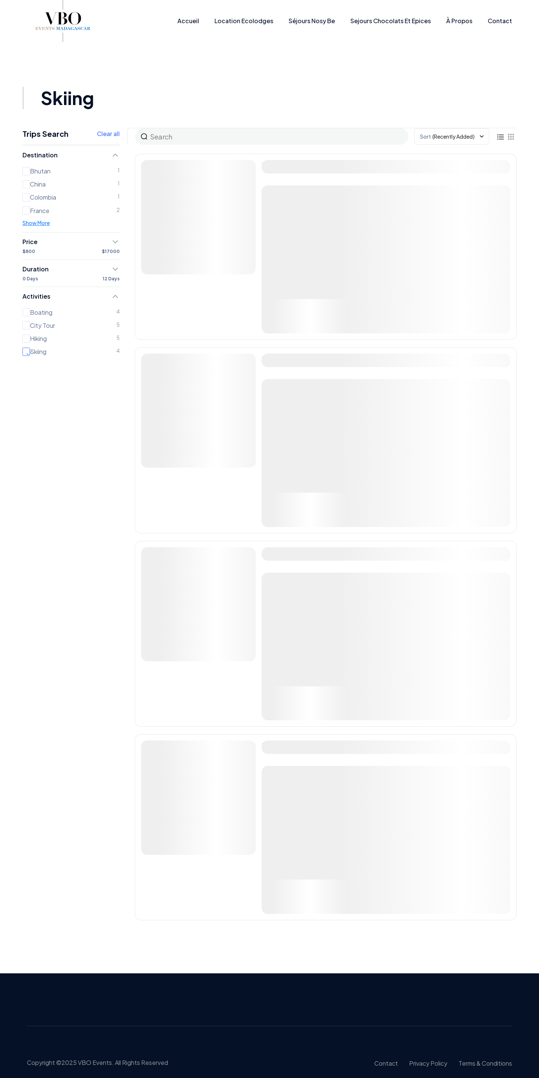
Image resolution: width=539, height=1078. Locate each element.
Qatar (279, 190)
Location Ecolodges (243, 21)
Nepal (279, 577)
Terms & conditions (485, 1063)
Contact (500, 21)
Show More (36, 222)
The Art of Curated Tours (307, 165)
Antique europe (291, 552)
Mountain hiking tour (299, 745)
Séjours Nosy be (312, 21)
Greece (281, 770)
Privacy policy (428, 1063)
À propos (459, 21)
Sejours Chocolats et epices (390, 21)
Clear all (108, 134)
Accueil (188, 21)
